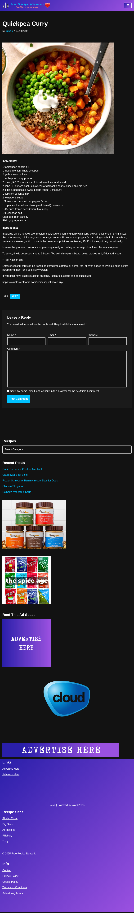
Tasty (5, 842)
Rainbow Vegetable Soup (16, 492)
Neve (52, 805)
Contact (6, 871)
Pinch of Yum (10, 819)
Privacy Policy (10, 876)
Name (11, 335)
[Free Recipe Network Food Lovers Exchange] (26, 5)
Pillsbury (7, 836)
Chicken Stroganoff (13, 486)
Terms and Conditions (14, 888)
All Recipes (8, 830)
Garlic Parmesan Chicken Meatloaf (22, 469)
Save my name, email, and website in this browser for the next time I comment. (55, 391)
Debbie (9, 31)
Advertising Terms (12, 893)
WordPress (78, 805)
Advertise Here (10, 769)
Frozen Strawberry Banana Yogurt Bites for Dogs (30, 481)
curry (15, 297)
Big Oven (7, 824)
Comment (13, 349)
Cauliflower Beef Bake (15, 475)
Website (93, 335)
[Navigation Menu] (128, 5)
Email (52, 335)
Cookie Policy (10, 882)
